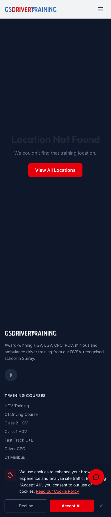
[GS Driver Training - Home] (30, 9)
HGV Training (17, 405)
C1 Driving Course (21, 414)
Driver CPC (15, 448)
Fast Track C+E (19, 440)
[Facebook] (11, 375)
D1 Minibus (15, 457)
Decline (26, 505)
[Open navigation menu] (100, 9)
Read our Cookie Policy (57, 491)
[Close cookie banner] (101, 506)
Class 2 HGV (16, 422)
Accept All (72, 505)
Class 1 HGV (16, 431)
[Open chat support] (96, 477)
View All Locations (55, 170)
